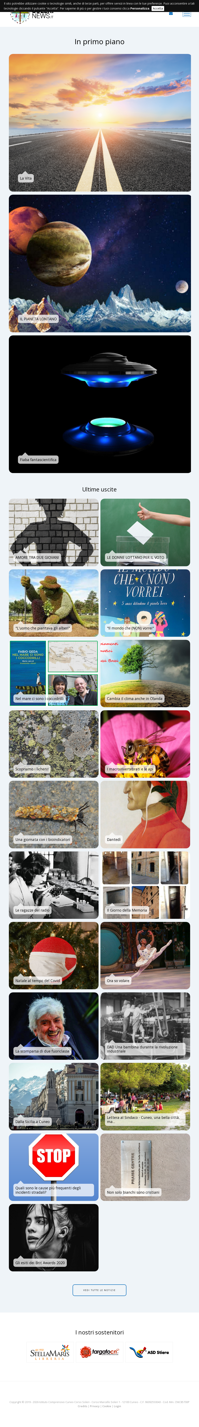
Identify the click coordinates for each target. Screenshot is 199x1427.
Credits (82, 1406)
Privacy (95, 1406)
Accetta (158, 8)
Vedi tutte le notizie (99, 1290)
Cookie (106, 1406)
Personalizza (139, 8)
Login (117, 1406)
